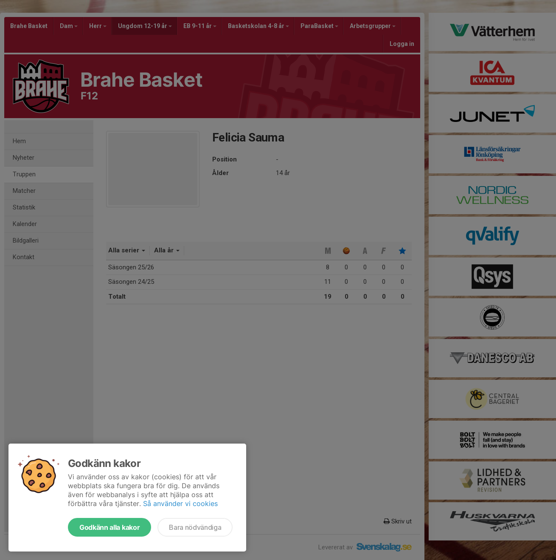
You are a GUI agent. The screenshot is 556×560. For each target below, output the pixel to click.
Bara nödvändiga (195, 527)
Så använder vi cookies (180, 503)
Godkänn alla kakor (109, 527)
